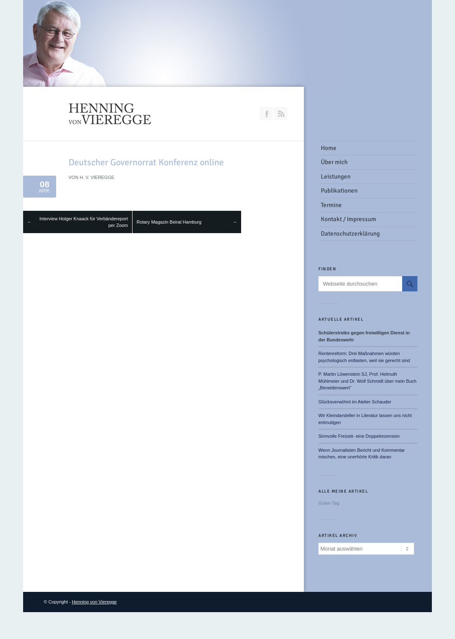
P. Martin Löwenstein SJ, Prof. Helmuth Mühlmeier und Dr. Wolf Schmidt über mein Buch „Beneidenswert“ (367, 381)
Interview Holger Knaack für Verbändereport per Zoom (84, 222)
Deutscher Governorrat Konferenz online (146, 162)
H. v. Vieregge (97, 177)
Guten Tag (328, 503)
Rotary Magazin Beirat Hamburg (169, 221)
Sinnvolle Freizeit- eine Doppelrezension (359, 436)
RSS (280, 113)
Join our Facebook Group (266, 113)
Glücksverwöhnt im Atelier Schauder (354, 401)
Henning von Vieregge (94, 601)
